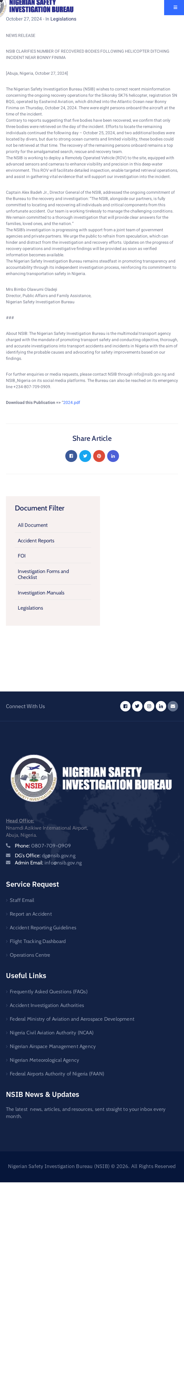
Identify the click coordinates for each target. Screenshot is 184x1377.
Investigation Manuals (41, 593)
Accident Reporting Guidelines (43, 928)
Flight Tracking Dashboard (38, 941)
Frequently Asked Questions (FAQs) (49, 991)
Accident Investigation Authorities (47, 1005)
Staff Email (22, 900)
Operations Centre (30, 955)
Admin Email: (48, 863)
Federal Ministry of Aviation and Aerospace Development (72, 1019)
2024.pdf (71, 402)
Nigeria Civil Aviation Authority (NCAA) (51, 1033)
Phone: (43, 846)
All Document (33, 525)
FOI (22, 556)
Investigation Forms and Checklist (43, 574)
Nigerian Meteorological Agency (44, 1060)
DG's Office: (45, 855)
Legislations (30, 608)
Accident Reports (36, 541)
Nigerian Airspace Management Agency (53, 1046)
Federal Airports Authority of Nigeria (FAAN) (57, 1074)
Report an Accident (31, 914)
